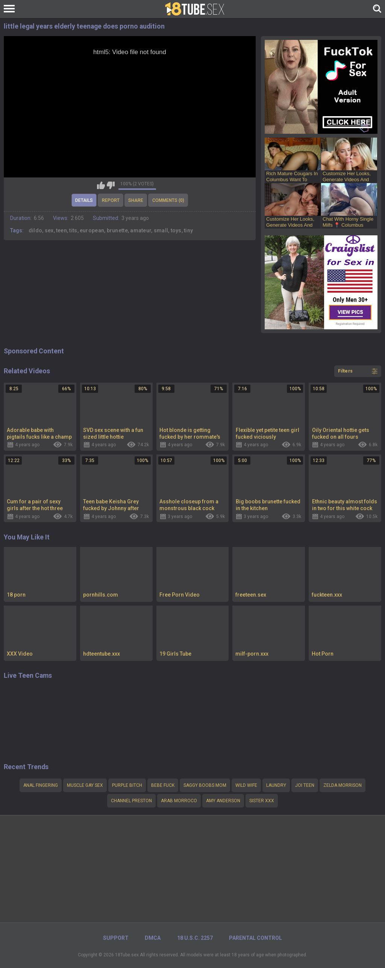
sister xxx (261, 800)
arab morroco (179, 800)
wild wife (246, 785)
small (161, 230)
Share (135, 200)
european (92, 230)
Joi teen (304, 785)
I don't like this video (111, 185)
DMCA (153, 938)
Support (116, 938)
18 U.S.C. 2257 (195, 938)
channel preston (131, 800)
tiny (188, 230)
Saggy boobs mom (204, 785)
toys (176, 230)
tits (73, 230)
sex (49, 230)
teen (61, 230)
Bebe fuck (162, 785)
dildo (35, 230)
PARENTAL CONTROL (255, 938)
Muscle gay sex (85, 785)
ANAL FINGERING (40, 785)
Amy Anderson (223, 800)
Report (111, 200)
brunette (117, 230)
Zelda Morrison (342, 785)
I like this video (101, 185)
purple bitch (127, 785)
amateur (140, 230)
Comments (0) (168, 200)
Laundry (276, 785)
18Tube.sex (127, 954)
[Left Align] (11, 9)
